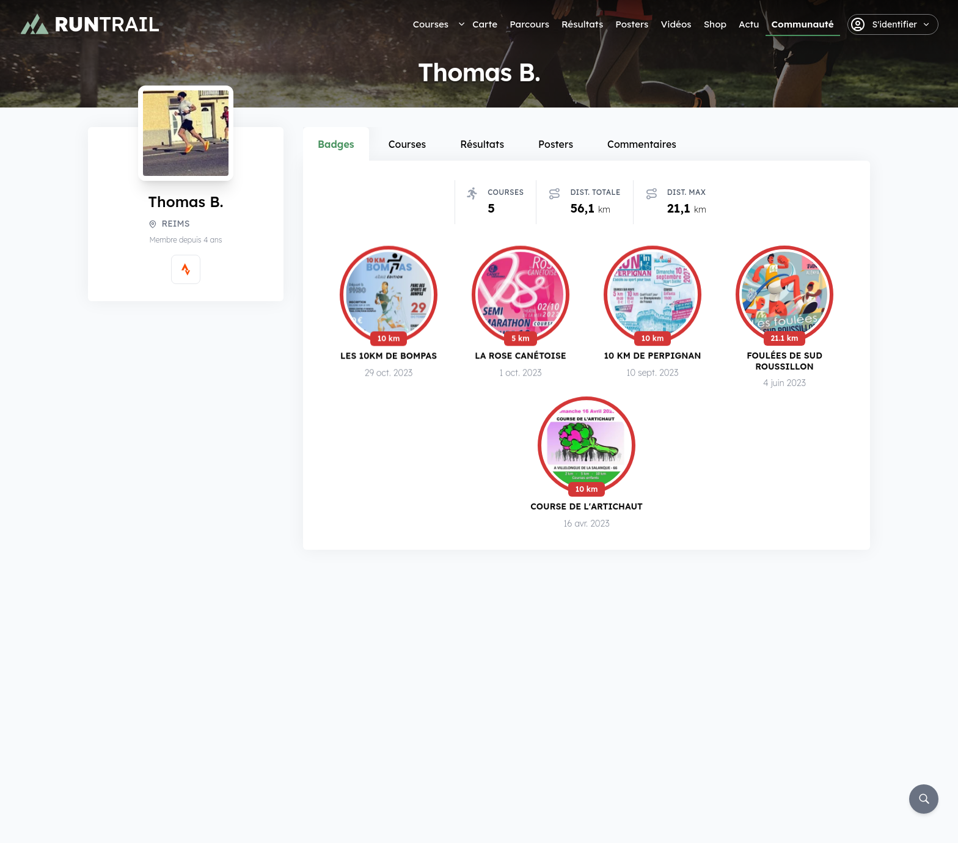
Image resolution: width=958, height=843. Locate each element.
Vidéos (675, 24)
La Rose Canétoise (520, 357)
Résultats (582, 24)
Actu (749, 24)
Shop (715, 24)
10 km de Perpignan (652, 358)
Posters (631, 24)
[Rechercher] (923, 799)
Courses (430, 24)
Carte (484, 24)
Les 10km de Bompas (388, 357)
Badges (336, 144)
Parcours (529, 24)
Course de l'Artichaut (586, 510)
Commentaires (641, 144)
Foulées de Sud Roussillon (784, 364)
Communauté (803, 24)
